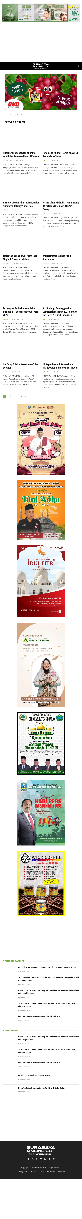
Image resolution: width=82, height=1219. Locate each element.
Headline (6, 160)
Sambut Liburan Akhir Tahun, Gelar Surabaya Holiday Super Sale (21, 204)
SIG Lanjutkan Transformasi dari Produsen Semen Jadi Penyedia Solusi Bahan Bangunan (48, 978)
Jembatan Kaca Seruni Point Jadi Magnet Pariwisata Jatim (20, 257)
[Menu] (3, 66)
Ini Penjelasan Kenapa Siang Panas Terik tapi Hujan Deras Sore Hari (47, 967)
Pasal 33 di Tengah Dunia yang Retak (34, 1075)
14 (21, 396)
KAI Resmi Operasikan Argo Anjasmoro (57, 257)
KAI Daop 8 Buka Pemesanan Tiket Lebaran (21, 366)
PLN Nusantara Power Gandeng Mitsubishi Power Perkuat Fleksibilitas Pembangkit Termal (48, 991)
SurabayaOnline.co (40, 1168)
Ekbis (44, 319)
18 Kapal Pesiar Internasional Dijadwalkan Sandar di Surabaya (60, 366)
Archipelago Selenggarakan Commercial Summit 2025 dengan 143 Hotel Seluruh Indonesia (60, 312)
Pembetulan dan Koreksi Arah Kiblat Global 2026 (39, 1016)
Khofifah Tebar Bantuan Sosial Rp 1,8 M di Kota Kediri (41, 1088)
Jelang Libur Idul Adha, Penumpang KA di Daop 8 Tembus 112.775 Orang (61, 206)
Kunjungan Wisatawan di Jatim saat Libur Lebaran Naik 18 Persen (21, 154)
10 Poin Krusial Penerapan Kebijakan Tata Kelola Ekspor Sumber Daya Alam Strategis (48, 1004)
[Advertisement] (41, 42)
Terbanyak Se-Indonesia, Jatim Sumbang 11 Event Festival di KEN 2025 (20, 312)
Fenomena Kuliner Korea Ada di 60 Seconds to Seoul (61, 154)
